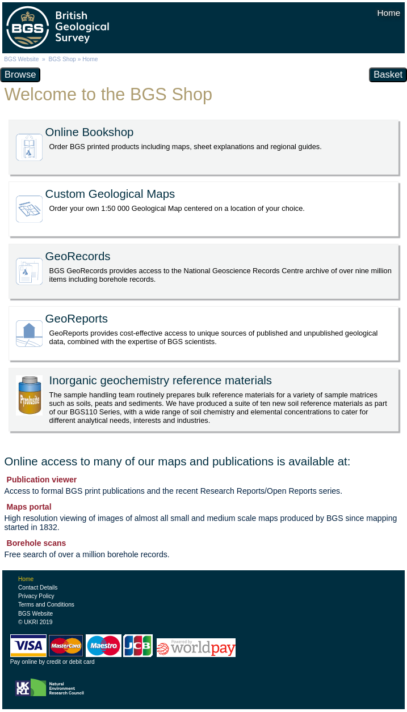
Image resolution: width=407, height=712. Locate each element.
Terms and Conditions (46, 604)
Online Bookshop (89, 131)
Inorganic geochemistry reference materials (160, 380)
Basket (388, 74)
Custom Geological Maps (110, 193)
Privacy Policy (36, 596)
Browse (20, 74)
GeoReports (76, 318)
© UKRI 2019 (35, 622)
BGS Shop (61, 59)
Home (25, 579)
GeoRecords (78, 255)
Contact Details (37, 587)
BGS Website (21, 59)
